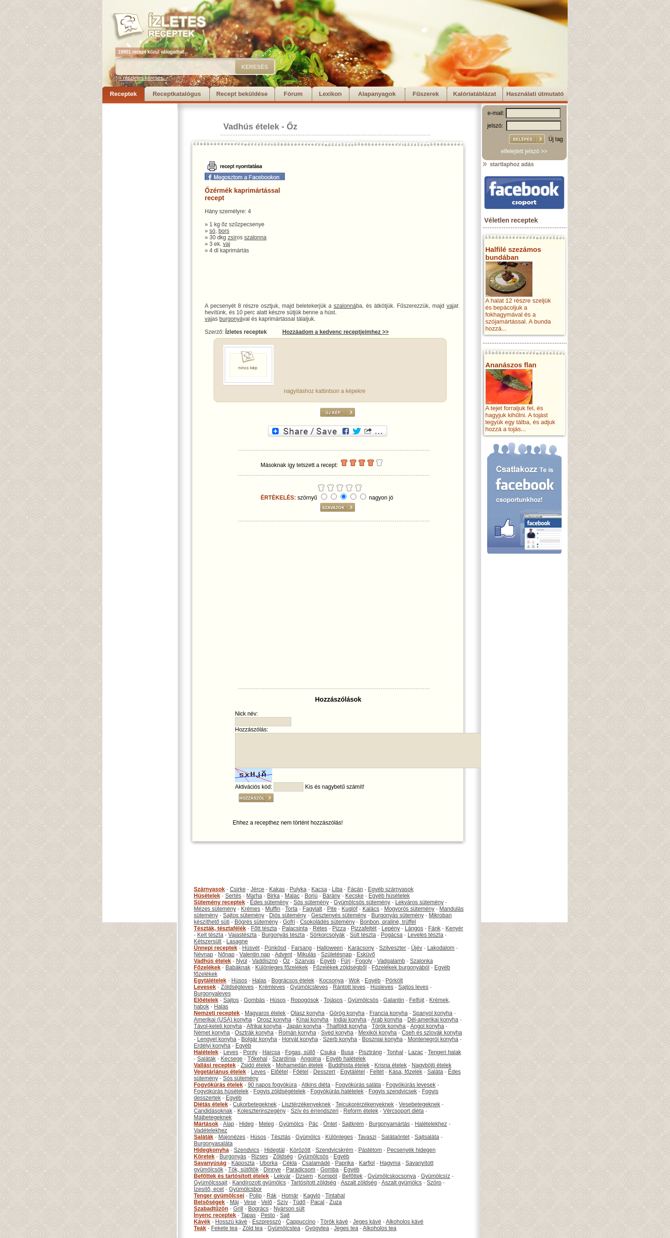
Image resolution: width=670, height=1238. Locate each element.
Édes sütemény (269, 902)
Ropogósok (305, 1000)
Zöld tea (252, 1228)
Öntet (330, 1124)
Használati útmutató (535, 93)
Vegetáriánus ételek (220, 1072)
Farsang (301, 948)
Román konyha (297, 1032)
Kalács (370, 909)
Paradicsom (300, 1169)
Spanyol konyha (432, 1013)
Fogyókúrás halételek (336, 1091)
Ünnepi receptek (215, 948)
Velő (266, 1202)
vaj (226, 244)
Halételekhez (431, 1124)
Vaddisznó (265, 961)
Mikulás (306, 954)
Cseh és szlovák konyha (432, 1032)
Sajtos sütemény (243, 915)
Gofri (289, 922)
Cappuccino (300, 1221)
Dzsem (304, 1176)
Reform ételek (360, 1111)
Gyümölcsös (363, 1000)
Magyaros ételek (265, 1013)
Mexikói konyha (377, 1032)
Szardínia (284, 1058)
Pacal (317, 1202)
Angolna (311, 1058)
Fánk (434, 928)
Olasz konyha (308, 1013)
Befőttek (352, 1176)
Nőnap (226, 954)
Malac (292, 896)
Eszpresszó (266, 1221)
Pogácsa (392, 935)
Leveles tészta (425, 935)
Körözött (300, 1150)
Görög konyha (346, 1013)
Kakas (277, 889)
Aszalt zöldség (358, 1182)
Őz (292, 126)
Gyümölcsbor (245, 1189)
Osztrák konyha (254, 1032)
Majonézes (231, 1137)
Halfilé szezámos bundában (513, 253)
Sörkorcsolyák (327, 935)
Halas (259, 980)
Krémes (250, 909)
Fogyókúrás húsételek (221, 1091)
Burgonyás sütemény (397, 915)
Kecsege (232, 1058)
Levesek (205, 987)
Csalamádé (316, 1163)
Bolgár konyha (259, 1039)
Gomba (329, 1169)
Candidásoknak (213, 1111)
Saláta (435, 1072)
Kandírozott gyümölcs (259, 1182)
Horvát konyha (300, 1039)
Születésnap (336, 954)
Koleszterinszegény (261, 1111)
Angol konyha (427, 1026)
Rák (271, 1195)
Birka (273, 896)
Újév (416, 948)
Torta (291, 909)
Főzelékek (207, 967)
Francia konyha (388, 1013)
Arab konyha (386, 1019)
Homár (289, 1195)
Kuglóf (349, 909)
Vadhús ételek (251, 126)
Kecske (354, 896)
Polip (255, 1195)
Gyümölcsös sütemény (362, 902)
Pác (313, 1124)
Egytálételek (210, 980)
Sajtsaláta (427, 1137)
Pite (332, 909)
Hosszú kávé (231, 1221)
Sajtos (231, 1000)
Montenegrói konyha (433, 1039)
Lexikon (330, 93)
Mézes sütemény (215, 909)
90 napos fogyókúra (272, 1085)
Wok (354, 980)
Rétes (320, 928)
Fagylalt (312, 909)
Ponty (250, 1052)
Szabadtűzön (211, 1208)
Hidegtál (274, 1150)
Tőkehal (258, 1058)
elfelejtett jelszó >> (524, 151)
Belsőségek (209, 1202)
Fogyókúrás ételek (218, 1085)
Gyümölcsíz (435, 1176)
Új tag (556, 139)
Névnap (203, 954)
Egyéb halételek (346, 1058)
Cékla (289, 1163)
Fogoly (363, 961)
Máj (234, 1202)
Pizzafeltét (363, 928)
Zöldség (283, 1156)
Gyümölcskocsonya (392, 1176)
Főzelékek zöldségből (340, 967)
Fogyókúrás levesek (411, 1085)
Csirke (238, 889)
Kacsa (319, 889)
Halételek (206, 1052)
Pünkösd (276, 948)
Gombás (254, 1000)
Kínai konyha (312, 1019)
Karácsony (361, 948)
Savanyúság (210, 1163)
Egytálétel (352, 1072)
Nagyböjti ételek (431, 1065)
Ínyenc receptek (215, 1215)
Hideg (246, 1124)
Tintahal (335, 1195)
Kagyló (312, 1195)
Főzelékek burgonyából (400, 967)
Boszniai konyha (382, 1039)
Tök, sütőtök (243, 1169)
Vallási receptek (215, 1065)
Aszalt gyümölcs (402, 1182)
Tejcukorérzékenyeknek (364, 1104)
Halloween (330, 948)
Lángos (414, 928)
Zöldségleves (237, 987)
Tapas (248, 1215)
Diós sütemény (287, 915)
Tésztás (280, 1137)
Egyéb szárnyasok (391, 889)
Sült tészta (363, 935)
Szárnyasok (209, 889)
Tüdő (299, 1202)
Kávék (202, 1221)
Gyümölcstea (284, 1228)
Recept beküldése (242, 93)
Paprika (344, 1163)
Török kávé (334, 1221)
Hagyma (390, 1163)
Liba (337, 889)
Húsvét (251, 948)
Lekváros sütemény (419, 902)
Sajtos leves (413, 987)
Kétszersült (207, 941)
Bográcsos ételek (292, 980)
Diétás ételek (211, 1104)
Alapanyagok (377, 93)
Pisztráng (370, 1052)
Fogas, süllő (300, 1052)
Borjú (311, 896)
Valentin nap (255, 954)
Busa (347, 1052)
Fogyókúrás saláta (358, 1085)
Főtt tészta (264, 928)
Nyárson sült (289, 1208)
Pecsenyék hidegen (411, 1150)
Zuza (335, 1202)
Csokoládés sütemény (327, 922)
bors (223, 231)
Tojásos (333, 1000)
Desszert (324, 1072)
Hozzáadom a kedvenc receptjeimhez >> (335, 332)
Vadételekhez (211, 1130)
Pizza (339, 928)
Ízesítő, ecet (209, 1189)
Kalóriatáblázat (474, 93)
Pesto (268, 1215)
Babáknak (238, 967)
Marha (254, 896)
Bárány (331, 896)
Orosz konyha (274, 1019)
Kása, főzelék (405, 1072)
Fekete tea (224, 1228)
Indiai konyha (350, 1019)
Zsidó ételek (256, 1065)
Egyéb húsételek (389, 896)
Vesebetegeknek (419, 1104)
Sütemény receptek (219, 902)
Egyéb (328, 961)
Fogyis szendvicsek (392, 1091)
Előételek (206, 1000)
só (212, 231)
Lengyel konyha (216, 1039)
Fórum (293, 93)
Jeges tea (346, 1228)
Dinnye (272, 1169)
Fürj (345, 961)
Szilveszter (392, 948)
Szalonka (421, 961)
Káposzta (243, 1163)
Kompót (327, 1176)
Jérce (257, 889)
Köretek (204, 1156)
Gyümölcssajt (211, 1182)
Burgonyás (233, 1156)
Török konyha (389, 1026)
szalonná (345, 306)
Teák (200, 1228)
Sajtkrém (353, 1124)
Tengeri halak (444, 1052)
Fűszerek (426, 93)
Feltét (377, 1072)
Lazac (415, 1052)
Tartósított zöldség (313, 1182)
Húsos (239, 980)
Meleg (266, 1124)
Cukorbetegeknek (255, 1104)
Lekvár (282, 1176)
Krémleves (272, 987)
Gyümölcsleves (309, 987)
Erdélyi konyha (212, 1045)
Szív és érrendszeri (315, 1111)
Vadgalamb (391, 961)
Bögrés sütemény (256, 922)
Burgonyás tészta (283, 935)
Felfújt (416, 1000)
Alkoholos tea (379, 1228)
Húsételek (207, 896)
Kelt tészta (210, 935)
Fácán (355, 889)
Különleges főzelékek (281, 967)
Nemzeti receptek (217, 1013)
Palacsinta (295, 928)
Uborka (269, 1163)
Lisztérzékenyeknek (305, 1104)
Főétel (300, 1072)
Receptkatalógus (177, 93)
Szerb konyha (340, 1039)
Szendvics (247, 1150)
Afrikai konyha (264, 1026)
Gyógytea (317, 1228)
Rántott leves (349, 987)
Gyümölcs (291, 1124)
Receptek (123, 93)
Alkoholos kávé (404, 1221)
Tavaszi (367, 1137)
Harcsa (271, 1052)
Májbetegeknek (213, 1117)
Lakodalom (441, 948)
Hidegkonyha (211, 1150)
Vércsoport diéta (403, 1111)
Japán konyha (304, 1026)
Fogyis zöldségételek (280, 1091)
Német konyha (212, 1032)
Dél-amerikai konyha (432, 1019)
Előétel (279, 1072)
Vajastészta (242, 935)
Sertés (233, 896)
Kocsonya (331, 980)
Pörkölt (394, 980)
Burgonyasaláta (213, 1143)
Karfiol (367, 1163)
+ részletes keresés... (143, 78)
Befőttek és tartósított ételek (231, 1176)
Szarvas (305, 961)
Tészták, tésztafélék (220, 928)
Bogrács (258, 1208)
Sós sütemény (311, 902)
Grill (238, 1208)
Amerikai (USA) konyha (223, 1019)
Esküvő (366, 954)
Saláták (206, 1058)
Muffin (272, 909)
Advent (283, 954)
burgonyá (230, 319)
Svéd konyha (337, 1032)
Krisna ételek (391, 1065)
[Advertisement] (139, 243)
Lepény (391, 928)
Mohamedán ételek (299, 1065)
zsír (232, 237)
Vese (250, 1202)
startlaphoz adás (508, 164)
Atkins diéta (316, 1085)
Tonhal (395, 1052)
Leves (230, 1052)
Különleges (339, 1137)
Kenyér (454, 928)
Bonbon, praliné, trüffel (388, 922)
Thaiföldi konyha (346, 1026)
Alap (228, 1124)
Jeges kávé (367, 1221)
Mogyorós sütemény (409, 909)
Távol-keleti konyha (218, 1026)
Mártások (206, 1124)
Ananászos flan (510, 365)
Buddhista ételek (348, 1065)
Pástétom (370, 1150)
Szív (282, 1202)
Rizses (259, 1156)
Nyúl (241, 961)
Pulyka (298, 889)
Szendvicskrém (334, 1150)
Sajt (285, 1215)
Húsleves (381, 987)
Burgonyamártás (389, 1124)
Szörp (434, 1182)
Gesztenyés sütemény (339, 915)
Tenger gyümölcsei (219, 1195)
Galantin (393, 1000)
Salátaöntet (396, 1137)
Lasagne (237, 941)
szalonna (255, 237)
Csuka (328, 1052)
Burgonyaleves (212, 993)
